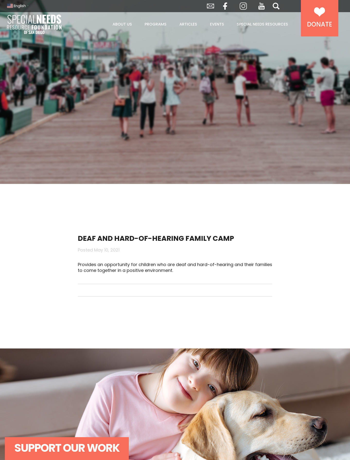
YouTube (261, 6)
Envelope (210, 6)
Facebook (225, 6)
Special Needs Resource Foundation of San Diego (46, 24)
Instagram (243, 6)
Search (276, 6)
